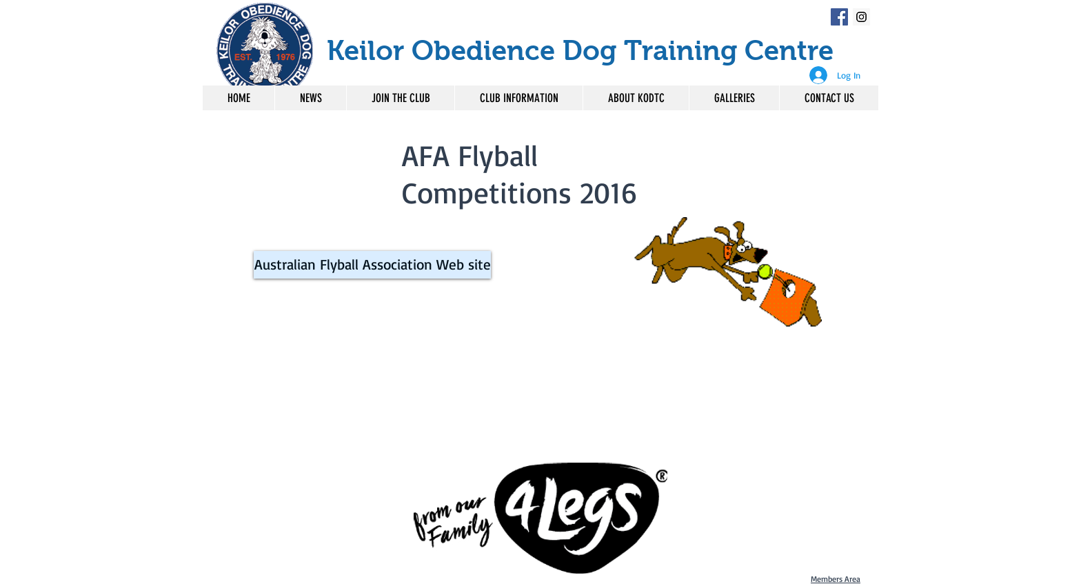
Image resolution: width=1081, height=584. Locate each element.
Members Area (835, 579)
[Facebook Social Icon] (839, 17)
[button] (518, 97)
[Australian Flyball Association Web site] (372, 265)
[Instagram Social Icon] (861, 17)
